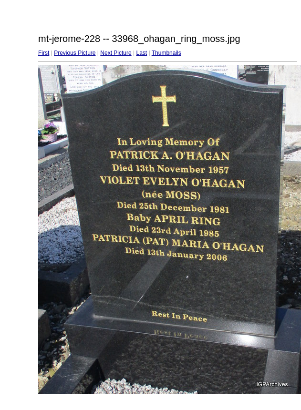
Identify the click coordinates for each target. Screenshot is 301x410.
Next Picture (115, 53)
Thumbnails (166, 53)
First (43, 53)
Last (141, 53)
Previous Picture (74, 53)
